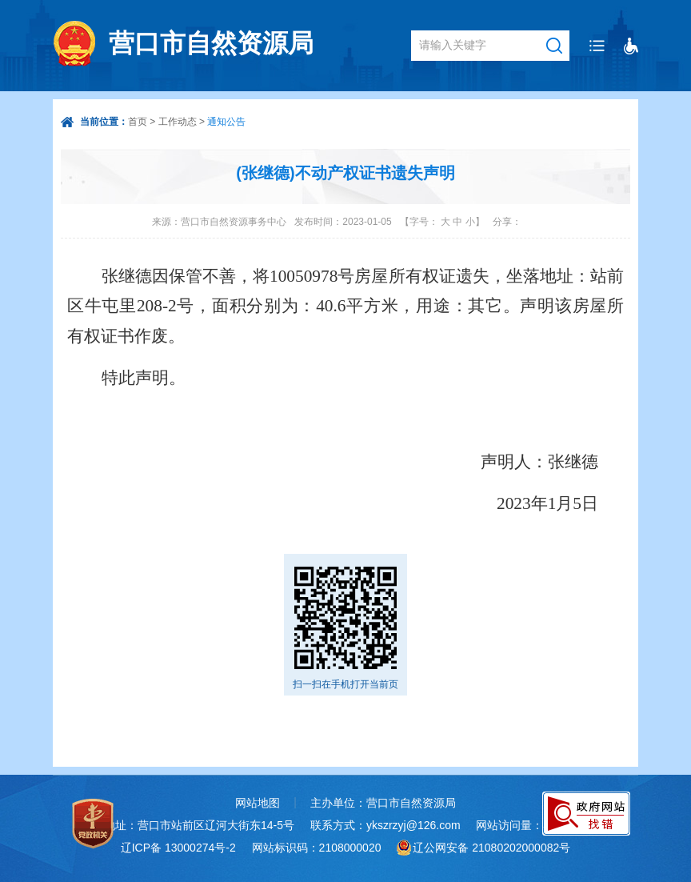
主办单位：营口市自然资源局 (383, 802)
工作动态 (177, 121)
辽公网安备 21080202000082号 (491, 847)
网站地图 (257, 802)
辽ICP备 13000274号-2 (178, 847)
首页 (137, 121)
